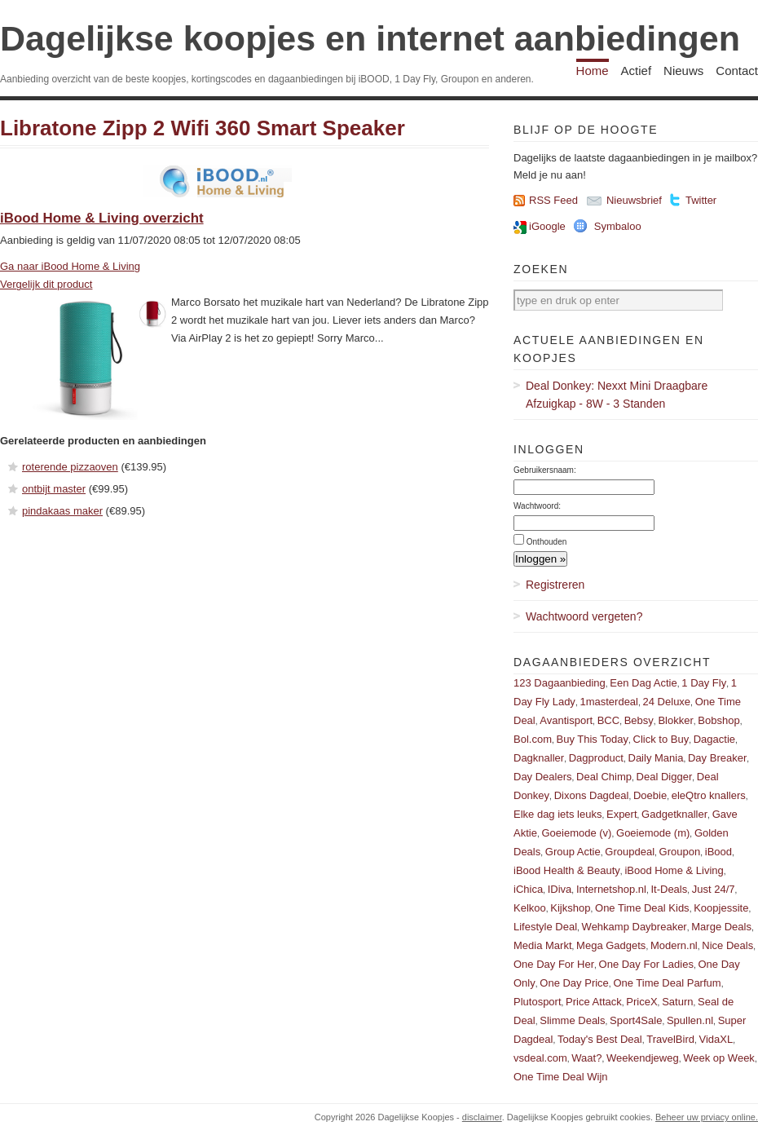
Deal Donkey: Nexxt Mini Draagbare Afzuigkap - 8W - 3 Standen (616, 394)
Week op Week (719, 1058)
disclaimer (482, 1117)
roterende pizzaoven (70, 467)
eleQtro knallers (709, 795)
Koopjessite (721, 908)
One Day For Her (553, 964)
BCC (608, 720)
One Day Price (574, 983)
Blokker (675, 720)
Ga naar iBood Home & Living (70, 266)
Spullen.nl (690, 1020)
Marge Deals (721, 927)
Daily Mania (656, 758)
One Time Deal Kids (642, 908)
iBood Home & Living (673, 870)
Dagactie (714, 739)
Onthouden (547, 541)
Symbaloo (617, 226)
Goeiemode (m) (653, 833)
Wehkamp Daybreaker (634, 927)
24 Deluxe (667, 701)
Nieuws (683, 70)
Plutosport (537, 1002)
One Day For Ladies (646, 964)
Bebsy (639, 720)
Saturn (677, 1002)
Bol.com (532, 739)
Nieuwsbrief (634, 200)
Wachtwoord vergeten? (584, 616)
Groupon (680, 852)
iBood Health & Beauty (566, 870)
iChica (528, 889)
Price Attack (594, 1002)
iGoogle (547, 226)
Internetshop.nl (611, 889)
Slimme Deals (572, 1020)
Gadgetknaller (674, 814)
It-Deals (668, 889)
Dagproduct (596, 758)
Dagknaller (538, 758)
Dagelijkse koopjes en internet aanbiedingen (370, 38)
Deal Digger (665, 777)
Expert (621, 814)
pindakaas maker (62, 511)
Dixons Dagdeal (591, 795)
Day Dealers (542, 777)
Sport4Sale (636, 1020)
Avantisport (566, 720)
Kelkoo (529, 908)
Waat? (586, 1058)
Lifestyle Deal (545, 927)
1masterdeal (609, 701)
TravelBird (670, 1039)
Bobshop (718, 720)
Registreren (555, 584)
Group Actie (573, 852)
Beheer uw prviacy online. (706, 1117)
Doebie (650, 795)
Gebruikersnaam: (544, 470)
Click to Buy (661, 739)
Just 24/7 (713, 889)
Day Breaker (717, 758)
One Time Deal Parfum (667, 983)
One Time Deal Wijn (560, 1077)
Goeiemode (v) (576, 833)
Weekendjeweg (642, 1058)
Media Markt (542, 945)
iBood (718, 852)
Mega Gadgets (611, 945)
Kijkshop (570, 908)
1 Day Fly (703, 683)
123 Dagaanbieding (559, 683)
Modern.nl (674, 945)
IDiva (560, 889)
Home (592, 70)
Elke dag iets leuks (557, 814)
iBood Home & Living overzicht (102, 218)
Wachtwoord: (537, 505)
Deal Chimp (604, 777)
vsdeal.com (540, 1058)
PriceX (641, 1002)
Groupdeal (629, 852)
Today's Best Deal (599, 1039)
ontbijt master (54, 489)
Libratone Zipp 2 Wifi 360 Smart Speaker (202, 128)
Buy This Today (592, 739)
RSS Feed (553, 200)
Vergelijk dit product (46, 284)
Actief (636, 70)
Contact (737, 70)
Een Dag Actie (643, 683)
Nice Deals (727, 945)
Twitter (700, 200)
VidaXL (716, 1039)
